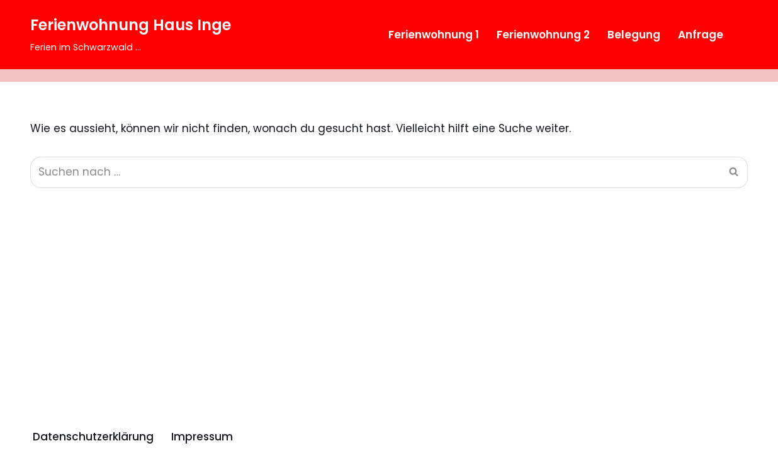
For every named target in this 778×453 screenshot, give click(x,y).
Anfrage (700, 34)
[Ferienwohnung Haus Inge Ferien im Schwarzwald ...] (130, 35)
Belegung (633, 34)
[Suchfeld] (736, 35)
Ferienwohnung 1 (433, 34)
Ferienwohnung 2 (543, 34)
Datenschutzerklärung (93, 436)
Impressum (202, 436)
